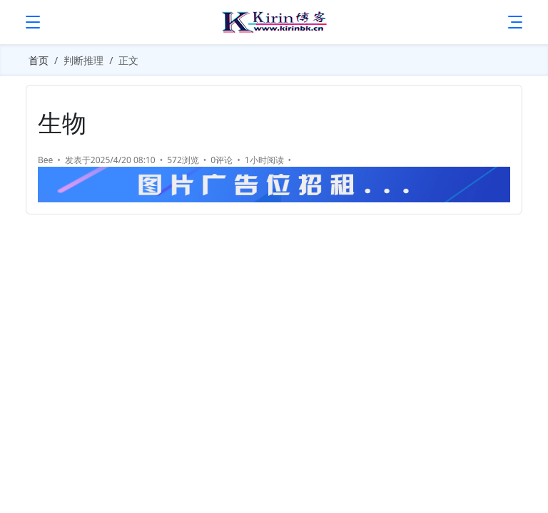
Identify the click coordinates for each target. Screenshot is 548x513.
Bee (45, 160)
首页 (39, 60)
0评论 (221, 160)
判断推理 (83, 60)
